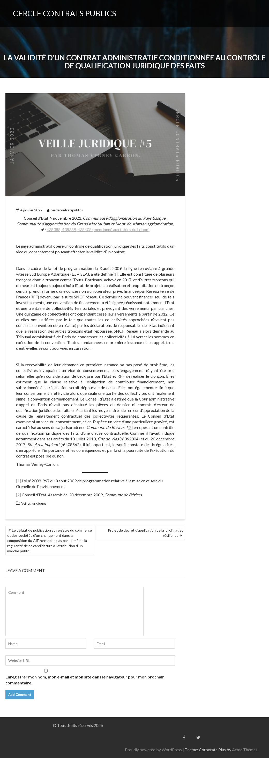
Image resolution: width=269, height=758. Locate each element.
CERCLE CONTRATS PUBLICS (64, 13)
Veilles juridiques (33, 503)
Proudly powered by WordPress (231, 749)
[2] (130, 427)
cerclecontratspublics (65, 210)
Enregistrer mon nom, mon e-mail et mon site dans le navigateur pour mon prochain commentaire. (85, 679)
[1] (115, 273)
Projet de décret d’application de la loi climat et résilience (145, 533)
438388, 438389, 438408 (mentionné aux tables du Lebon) (98, 229)
